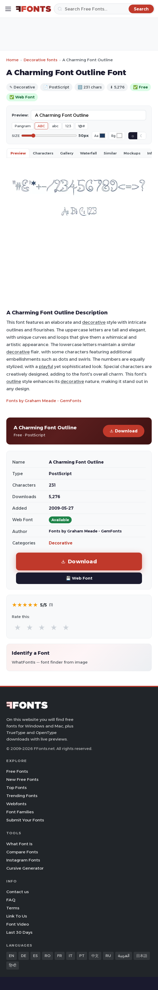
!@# (81, 126)
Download (124, 431)
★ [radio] (17, 627)
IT (70, 955)
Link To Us (16, 916)
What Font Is (19, 843)
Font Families (20, 811)
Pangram (23, 126)
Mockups (132, 153)
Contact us (17, 891)
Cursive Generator (25, 868)
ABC (41, 126)
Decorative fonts (40, 59)
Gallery (66, 153)
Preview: (20, 115)
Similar (110, 153)
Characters (43, 153)
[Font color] (102, 135)
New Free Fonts (22, 779)
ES (35, 955)
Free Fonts (17, 771)
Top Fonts (16, 787)
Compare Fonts (22, 851)
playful (46, 366)
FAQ (10, 899)
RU (108, 955)
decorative (94, 322)
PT (82, 955)
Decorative (60, 543)
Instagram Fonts (23, 860)
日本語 (141, 955)
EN (11, 955)
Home (12, 59)
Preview (18, 153)
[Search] (104, 8)
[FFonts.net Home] (33, 9)
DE (23, 955)
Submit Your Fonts (25, 819)
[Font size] (49, 136)
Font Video (17, 924)
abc (55, 126)
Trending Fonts (22, 795)
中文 (95, 955)
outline (13, 381)
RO (47, 955)
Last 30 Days (19, 932)
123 (68, 126)
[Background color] (119, 135)
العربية (123, 955)
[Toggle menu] (8, 9)
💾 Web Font (79, 578)
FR (59, 955)
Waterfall (88, 153)
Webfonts (16, 803)
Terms (12, 907)
